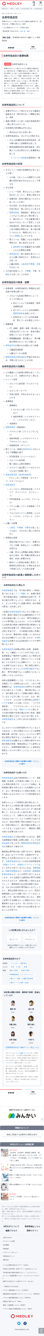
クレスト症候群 (20, 158)
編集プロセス (11, 1231)
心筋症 (12, 528)
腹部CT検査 (25, 970)
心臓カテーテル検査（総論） (19, 982)
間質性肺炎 (14, 213)
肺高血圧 (21, 357)
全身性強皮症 (7, 590)
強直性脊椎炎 (11, 871)
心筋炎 (24, 264)
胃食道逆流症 (11, 475)
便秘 (17, 236)
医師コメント (33, 48)
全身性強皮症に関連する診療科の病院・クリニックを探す (22, 762)
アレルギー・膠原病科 (19, 963)
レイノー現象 (19, 594)
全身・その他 (15, 967)
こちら (8, 1063)
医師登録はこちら (32, 1226)
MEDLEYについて (11, 1226)
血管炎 (28, 871)
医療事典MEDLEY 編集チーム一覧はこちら (22, 1047)
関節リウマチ (25, 710)
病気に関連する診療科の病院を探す (22, 1135)
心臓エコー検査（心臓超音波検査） (22, 978)
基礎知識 (11, 48)
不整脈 (31, 264)
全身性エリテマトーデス (28, 865)
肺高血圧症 (14, 254)
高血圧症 (27, 449)
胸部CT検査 (13, 970)
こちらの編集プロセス (22, 1053)
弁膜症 (28, 528)
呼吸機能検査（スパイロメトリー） (22, 974)
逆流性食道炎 (25, 475)
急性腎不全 (18, 247)
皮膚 (25, 967)
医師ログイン (32, 1231)
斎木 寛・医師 (25, 31)
